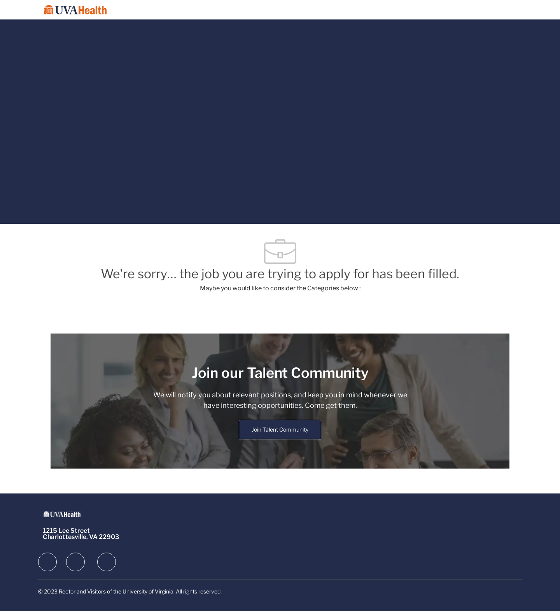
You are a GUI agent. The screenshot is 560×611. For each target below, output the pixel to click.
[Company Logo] (75, 9)
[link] (280, 429)
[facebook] (47, 562)
